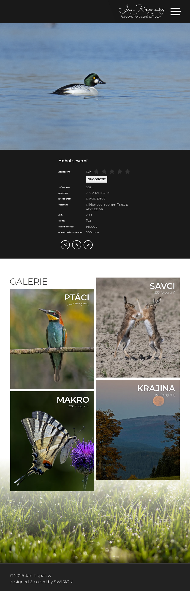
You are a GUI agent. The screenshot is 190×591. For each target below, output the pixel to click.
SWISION (63, 581)
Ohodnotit (97, 179)
